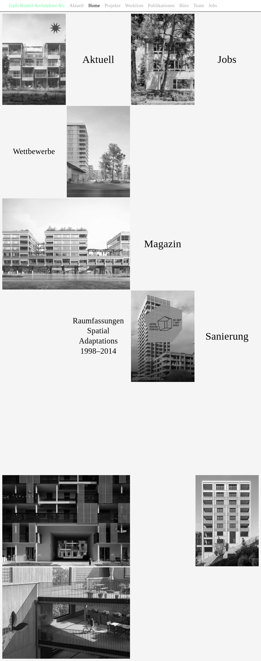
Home (94, 5)
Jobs (212, 5)
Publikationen (161, 5)
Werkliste (134, 5)
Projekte (113, 5)
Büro (184, 5)
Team (198, 5)
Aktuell (76, 5)
